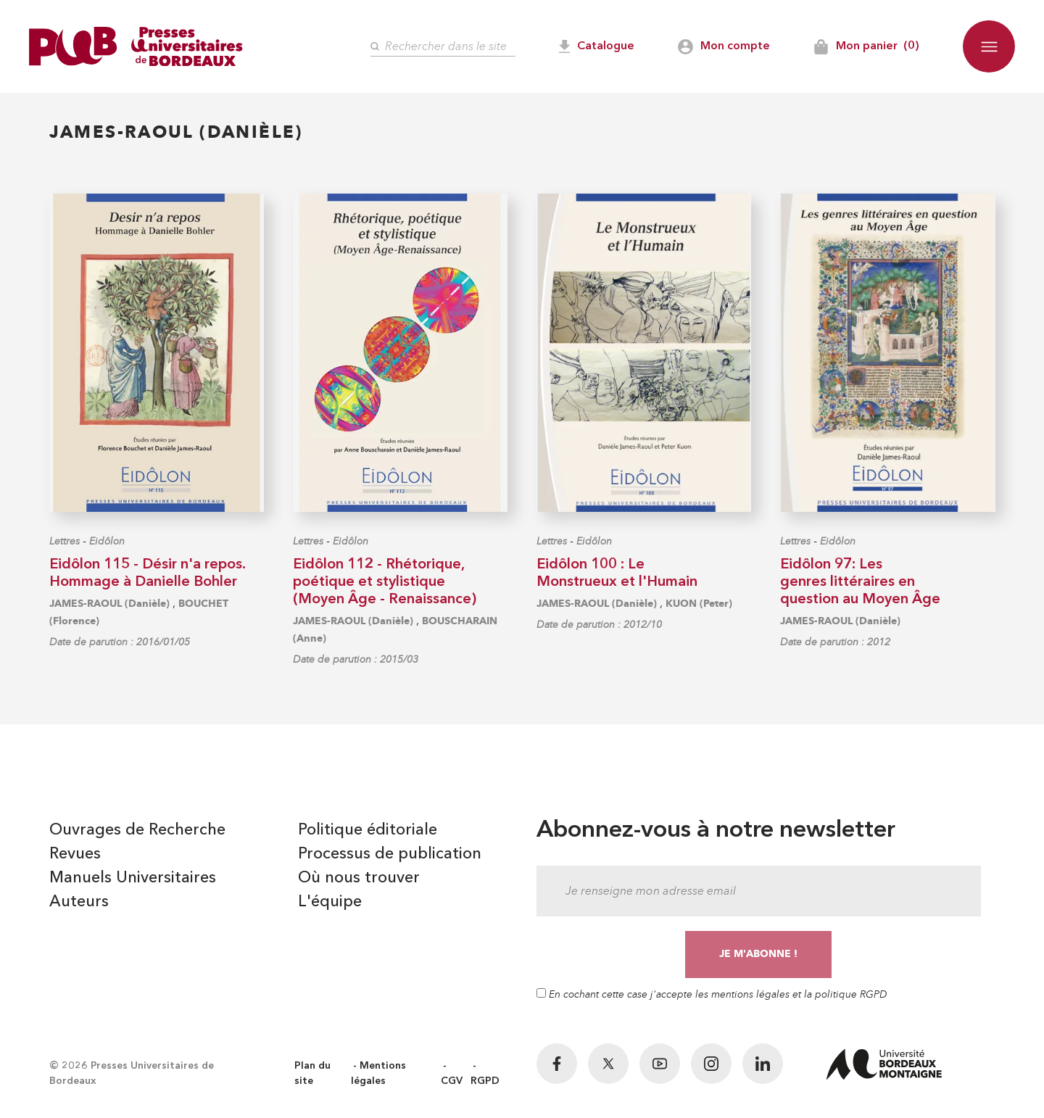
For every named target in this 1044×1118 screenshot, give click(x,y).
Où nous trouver (359, 878)
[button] (989, 46)
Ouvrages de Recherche (137, 830)
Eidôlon (107, 541)
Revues (75, 854)
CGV (452, 1081)
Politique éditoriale (367, 830)
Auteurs (79, 902)
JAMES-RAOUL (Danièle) (109, 603)
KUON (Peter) (699, 603)
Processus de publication (389, 854)
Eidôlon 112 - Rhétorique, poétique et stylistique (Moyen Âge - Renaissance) (384, 582)
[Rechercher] (442, 47)
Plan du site (312, 1073)
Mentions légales (378, 1073)
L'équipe (330, 902)
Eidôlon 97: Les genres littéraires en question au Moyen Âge (860, 582)
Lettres (64, 541)
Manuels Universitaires (132, 878)
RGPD (485, 1081)
